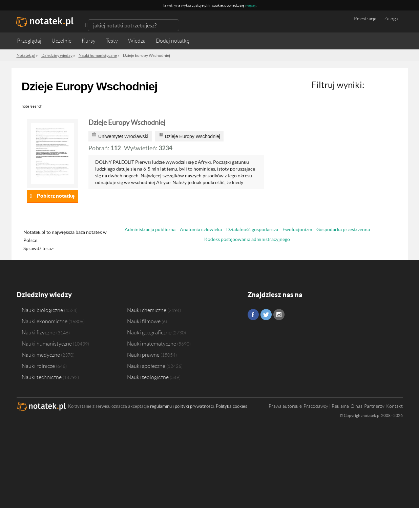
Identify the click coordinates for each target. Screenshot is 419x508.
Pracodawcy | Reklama (326, 406)
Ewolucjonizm (297, 229)
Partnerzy (374, 406)
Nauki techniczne (42, 377)
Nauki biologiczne (42, 310)
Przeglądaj (29, 41)
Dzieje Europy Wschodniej (126, 122)
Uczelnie (61, 41)
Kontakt (394, 406)
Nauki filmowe (144, 321)
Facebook (253, 314)
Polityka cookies (231, 406)
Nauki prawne (143, 355)
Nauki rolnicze (38, 366)
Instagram (279, 314)
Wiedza (137, 41)
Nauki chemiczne (146, 310)
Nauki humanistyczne (47, 343)
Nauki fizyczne (38, 332)
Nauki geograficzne (149, 332)
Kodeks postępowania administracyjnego (247, 239)
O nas (356, 406)
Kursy (89, 41)
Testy (112, 41)
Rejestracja (365, 18)
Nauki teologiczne (148, 377)
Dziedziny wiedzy (44, 295)
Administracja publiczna (150, 229)
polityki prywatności (194, 406)
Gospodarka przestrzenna (343, 229)
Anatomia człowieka (201, 229)
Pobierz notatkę (56, 196)
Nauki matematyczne (151, 343)
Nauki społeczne (146, 366)
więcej (250, 5)
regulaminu (161, 406)
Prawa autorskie (285, 406)
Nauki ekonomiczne (44, 321)
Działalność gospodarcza (252, 229)
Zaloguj (391, 18)
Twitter (266, 314)
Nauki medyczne (41, 355)
